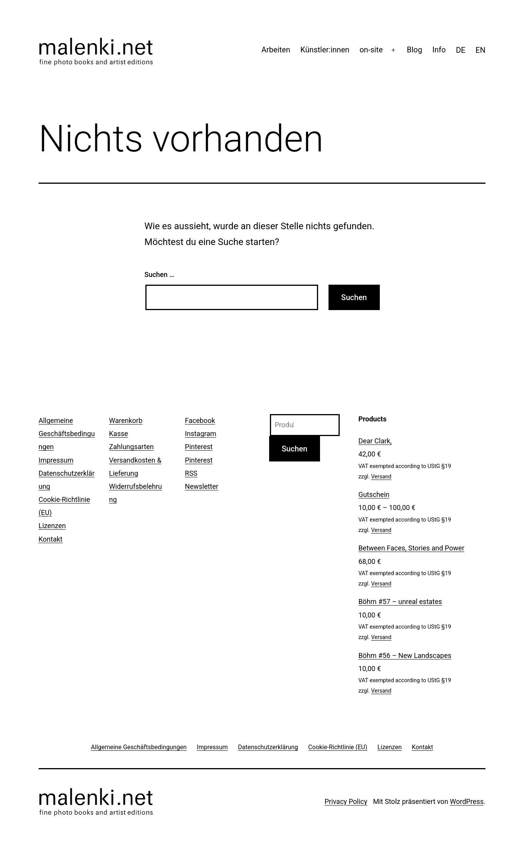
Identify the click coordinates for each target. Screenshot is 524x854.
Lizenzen (52, 526)
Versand (381, 476)
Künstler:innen (324, 49)
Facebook (200, 420)
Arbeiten (275, 49)
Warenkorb (125, 420)
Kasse (118, 434)
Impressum (56, 460)
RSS (191, 473)
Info (439, 49)
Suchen (295, 448)
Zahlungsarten (131, 447)
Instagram (200, 434)
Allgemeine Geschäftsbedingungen (67, 433)
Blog (414, 49)
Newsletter (202, 486)
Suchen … (159, 274)
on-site (370, 49)
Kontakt (50, 539)
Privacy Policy (346, 801)
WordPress (467, 801)
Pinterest (199, 447)
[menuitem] (460, 50)
